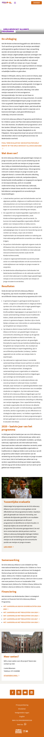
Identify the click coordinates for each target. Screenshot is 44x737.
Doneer (36, 3)
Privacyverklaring (22, 705)
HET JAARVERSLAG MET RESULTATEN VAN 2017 (20, 619)
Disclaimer (22, 709)
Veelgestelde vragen (22, 713)
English (22, 716)
